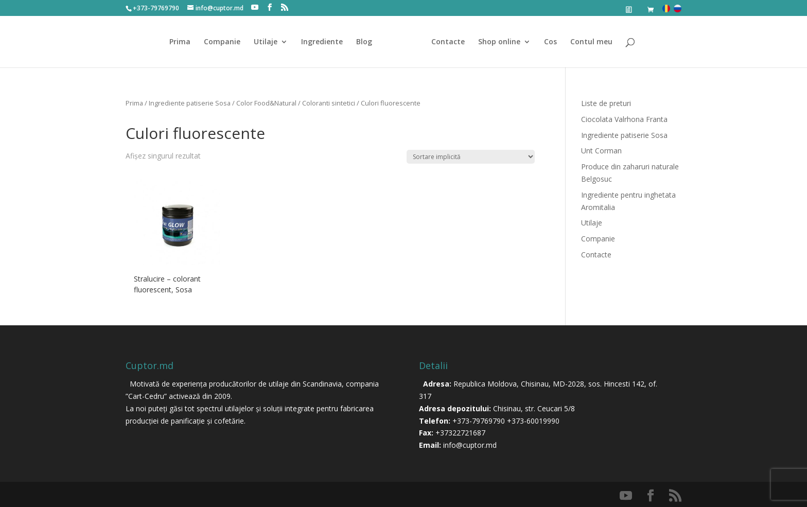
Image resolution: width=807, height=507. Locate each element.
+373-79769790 (478, 421)
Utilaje (265, 42)
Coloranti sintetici (328, 103)
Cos (550, 42)
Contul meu (591, 42)
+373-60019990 (533, 421)
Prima (179, 42)
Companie (222, 42)
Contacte (448, 42)
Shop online (499, 42)
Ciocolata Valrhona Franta (624, 119)
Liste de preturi (606, 103)
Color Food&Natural (266, 103)
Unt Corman (601, 150)
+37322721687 (460, 433)
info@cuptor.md (470, 445)
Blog (364, 42)
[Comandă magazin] (471, 157)
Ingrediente (322, 42)
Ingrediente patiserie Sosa (190, 103)
